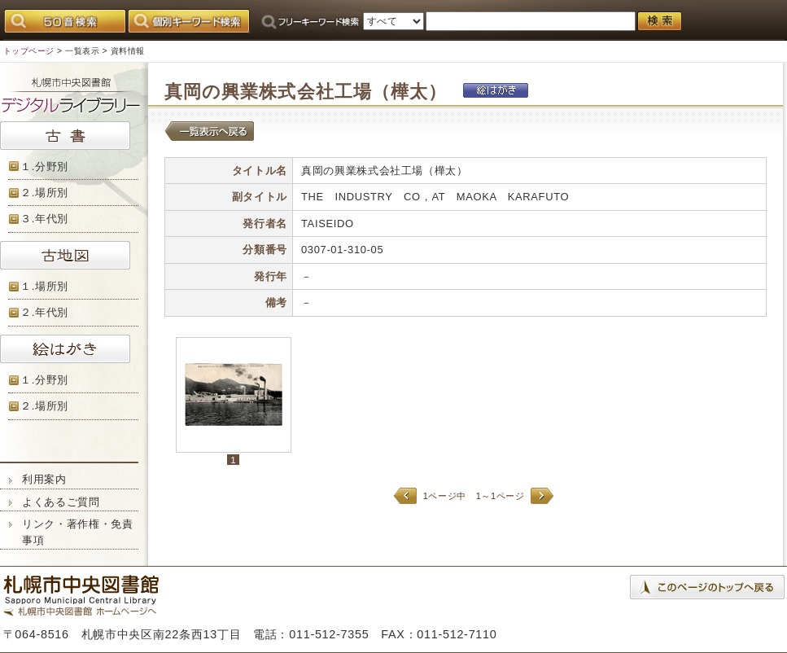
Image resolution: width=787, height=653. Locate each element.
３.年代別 (44, 219)
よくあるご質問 (61, 502)
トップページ (29, 50)
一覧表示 (82, 50)
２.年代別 (44, 312)
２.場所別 (44, 192)
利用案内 (44, 479)
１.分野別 (44, 166)
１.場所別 (44, 286)
